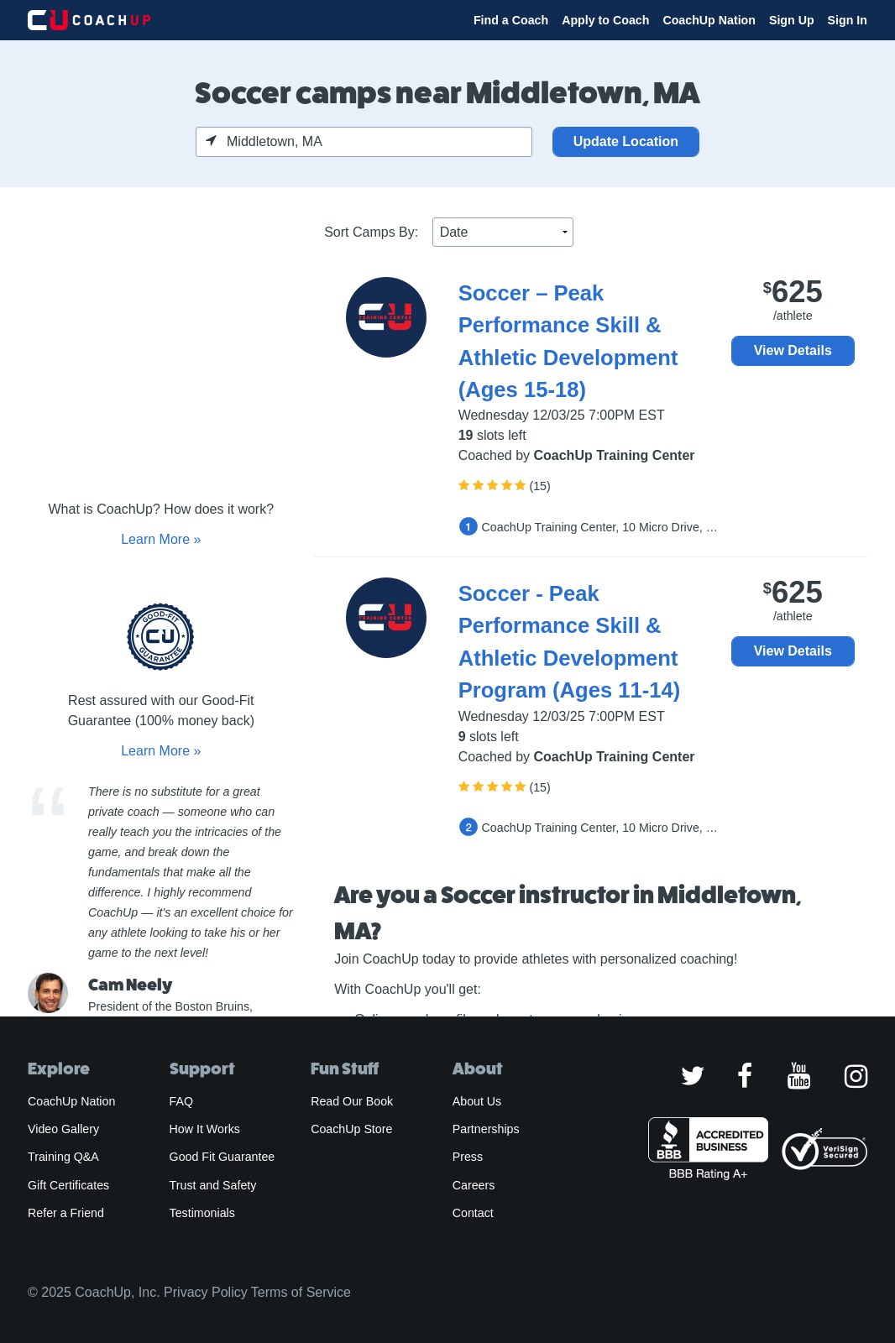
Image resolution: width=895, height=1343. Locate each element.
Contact (473, 1213)
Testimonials (202, 1213)
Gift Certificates (68, 1185)
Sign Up (791, 20)
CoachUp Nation (709, 20)
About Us (477, 1101)
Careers (474, 1185)
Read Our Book (352, 1101)
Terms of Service (301, 1292)
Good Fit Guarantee (222, 1156)
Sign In (847, 20)
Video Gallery (63, 1129)
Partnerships (486, 1129)
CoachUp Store (351, 1129)
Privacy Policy (206, 1292)
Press (468, 1156)
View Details (793, 350)
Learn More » (161, 539)
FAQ (181, 1101)
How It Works (205, 1129)
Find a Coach (511, 20)
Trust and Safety (213, 1185)
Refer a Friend (66, 1213)
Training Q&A (63, 1156)
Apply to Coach (605, 20)
